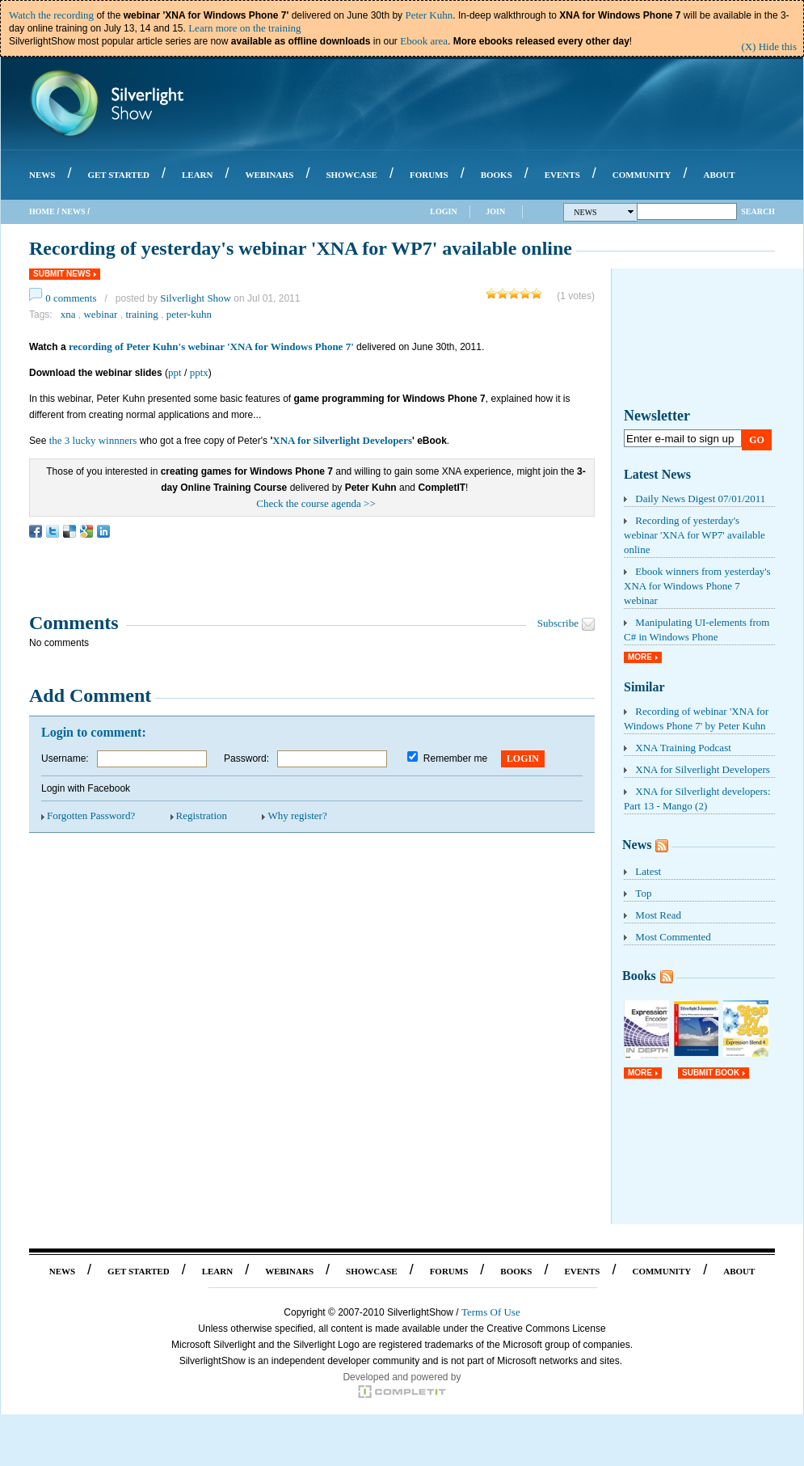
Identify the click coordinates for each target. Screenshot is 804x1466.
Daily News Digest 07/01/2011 (700, 498)
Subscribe (558, 623)
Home (42, 211)
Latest (648, 871)
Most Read (658, 915)
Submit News (62, 273)
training (141, 314)
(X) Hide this (769, 46)
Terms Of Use (490, 1312)
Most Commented (673, 937)
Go (756, 440)
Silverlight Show (195, 298)
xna (68, 314)
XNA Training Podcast (682, 747)
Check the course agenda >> (316, 503)
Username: (65, 758)
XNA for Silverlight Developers (342, 440)
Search (758, 211)
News (73, 211)
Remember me (455, 758)
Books (639, 975)
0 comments (70, 298)
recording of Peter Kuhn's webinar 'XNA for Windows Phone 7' (211, 346)
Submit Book (710, 1072)
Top (643, 893)
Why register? (296, 815)
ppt (175, 372)
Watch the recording (51, 15)
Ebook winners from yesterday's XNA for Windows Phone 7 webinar (697, 585)
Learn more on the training (244, 28)
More (640, 657)
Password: (246, 758)
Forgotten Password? (91, 815)
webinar (100, 314)
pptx (199, 372)
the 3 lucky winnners (93, 440)
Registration (202, 815)
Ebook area (424, 41)
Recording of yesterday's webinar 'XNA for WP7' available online (694, 535)
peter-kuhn (189, 314)
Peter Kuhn (429, 15)
